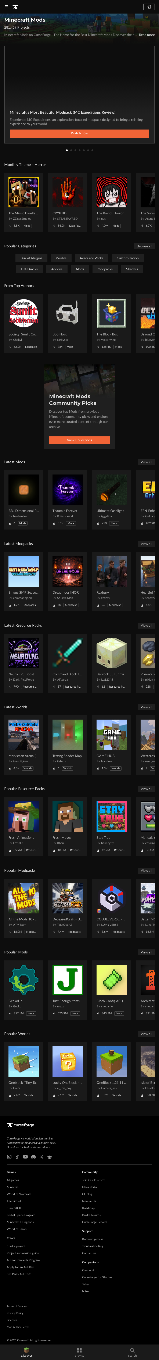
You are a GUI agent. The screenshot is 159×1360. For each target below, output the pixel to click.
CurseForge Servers (94, 1222)
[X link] (41, 1156)
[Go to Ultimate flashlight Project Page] (111, 500)
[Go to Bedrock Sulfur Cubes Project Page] (111, 663)
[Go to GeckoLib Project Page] (23, 990)
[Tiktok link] (17, 1156)
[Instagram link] (9, 1156)
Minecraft (13, 1187)
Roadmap (88, 1208)
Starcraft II (14, 1208)
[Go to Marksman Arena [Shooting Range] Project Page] (23, 745)
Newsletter (89, 1201)
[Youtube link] (25, 1156)
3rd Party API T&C (19, 1274)
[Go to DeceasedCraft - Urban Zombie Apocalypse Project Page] (67, 908)
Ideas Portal (89, 1187)
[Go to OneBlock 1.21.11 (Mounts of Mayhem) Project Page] (111, 1071)
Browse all (144, 246)
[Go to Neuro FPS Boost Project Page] (23, 663)
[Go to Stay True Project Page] (111, 826)
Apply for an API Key (20, 1267)
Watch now (79, 133)
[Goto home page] (15, 6)
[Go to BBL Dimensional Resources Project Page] (23, 500)
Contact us (89, 1253)
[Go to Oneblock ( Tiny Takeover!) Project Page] (23, 1071)
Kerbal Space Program (21, 1215)
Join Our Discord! (93, 1180)
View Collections (79, 440)
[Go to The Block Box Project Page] (111, 323)
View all (146, 462)
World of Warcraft (19, 1194)
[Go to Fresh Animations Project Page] (23, 826)
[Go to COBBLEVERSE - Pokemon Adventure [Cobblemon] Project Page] (111, 908)
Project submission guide (23, 1253)
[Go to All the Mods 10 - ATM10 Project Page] (23, 908)
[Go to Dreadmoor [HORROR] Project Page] (67, 581)
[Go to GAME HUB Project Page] (111, 745)
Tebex (86, 1284)
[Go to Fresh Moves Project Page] (67, 826)
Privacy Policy (15, 1313)
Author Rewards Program (23, 1260)
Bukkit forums (91, 1215)
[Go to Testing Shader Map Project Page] (67, 745)
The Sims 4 (14, 1201)
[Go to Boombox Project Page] (67, 323)
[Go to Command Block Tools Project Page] (67, 663)
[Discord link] (33, 1156)
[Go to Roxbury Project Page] (111, 581)
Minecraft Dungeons (20, 1222)
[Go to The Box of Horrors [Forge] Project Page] (111, 202)
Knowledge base (92, 1239)
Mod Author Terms (18, 1327)
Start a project (16, 1246)
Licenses (12, 1320)
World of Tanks (16, 1229)
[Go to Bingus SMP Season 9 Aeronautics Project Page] (23, 581)
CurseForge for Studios (97, 1277)
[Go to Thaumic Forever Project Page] (67, 500)
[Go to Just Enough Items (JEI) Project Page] (67, 990)
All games (13, 1180)
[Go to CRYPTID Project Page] (67, 202)
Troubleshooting (92, 1246)
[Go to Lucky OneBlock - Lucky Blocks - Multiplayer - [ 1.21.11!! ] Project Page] (67, 1071)
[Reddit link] (49, 1156)
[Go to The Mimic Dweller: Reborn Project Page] (23, 202)
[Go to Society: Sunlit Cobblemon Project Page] (23, 323)
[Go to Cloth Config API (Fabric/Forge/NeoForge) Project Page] (111, 990)
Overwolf (88, 1270)
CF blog (87, 1194)
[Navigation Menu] (6, 7)
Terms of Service (17, 1306)
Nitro (85, 1291)
